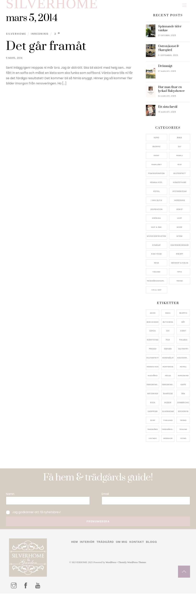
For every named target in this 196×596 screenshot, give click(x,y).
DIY (179, 149)
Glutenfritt (179, 175)
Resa (156, 265)
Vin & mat (156, 292)
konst (179, 211)
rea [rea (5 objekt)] (183, 396)
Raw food (156, 256)
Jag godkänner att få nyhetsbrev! (33, 515)
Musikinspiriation (156, 238)
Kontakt (136, 544)
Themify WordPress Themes (132, 564)
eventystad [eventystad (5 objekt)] (152, 342)
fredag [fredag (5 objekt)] (152, 351)
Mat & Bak (156, 229)
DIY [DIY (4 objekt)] (167, 333)
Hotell (156, 193)
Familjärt (156, 167)
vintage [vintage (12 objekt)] (153, 440)
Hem (74, 544)
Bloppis (156, 149)
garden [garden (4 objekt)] (168, 351)
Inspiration (156, 211)
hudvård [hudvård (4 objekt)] (152, 378)
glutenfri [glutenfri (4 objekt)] (183, 351)
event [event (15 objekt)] (183, 333)
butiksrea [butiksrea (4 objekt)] (168, 324)
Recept (179, 256)
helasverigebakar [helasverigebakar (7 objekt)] (183, 360)
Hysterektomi (179, 193)
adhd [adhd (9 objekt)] (152, 315)
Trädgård (105, 544)
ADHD (156, 140)
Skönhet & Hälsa (179, 265)
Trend (179, 283)
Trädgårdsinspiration (157, 283)
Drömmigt (165, 68)
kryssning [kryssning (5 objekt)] (152, 396)
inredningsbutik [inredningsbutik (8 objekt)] (152, 387)
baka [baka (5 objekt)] (167, 315)
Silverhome (16, 36)
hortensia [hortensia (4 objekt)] (168, 369)
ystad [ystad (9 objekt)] (183, 440)
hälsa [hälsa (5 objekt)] (168, 378)
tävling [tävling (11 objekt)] (183, 431)
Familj (179, 158)
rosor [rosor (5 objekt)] (167, 405)
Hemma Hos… (156, 184)
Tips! (179, 274)
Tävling (156, 274)
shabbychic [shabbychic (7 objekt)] (183, 405)
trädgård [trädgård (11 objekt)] (152, 431)
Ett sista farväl (167, 109)
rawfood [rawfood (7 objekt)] (168, 396)
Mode (179, 229)
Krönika (156, 220)
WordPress (111, 564)
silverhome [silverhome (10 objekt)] (168, 414)
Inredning (40, 36)
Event (156, 158)
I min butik (156, 202)
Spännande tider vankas (169, 30)
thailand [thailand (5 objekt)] (167, 423)
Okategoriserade (180, 247)
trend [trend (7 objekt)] (183, 423)
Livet (179, 220)
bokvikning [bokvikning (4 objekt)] (152, 324)
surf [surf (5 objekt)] (152, 423)
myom (179, 238)
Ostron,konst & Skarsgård (168, 50)
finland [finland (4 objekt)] (183, 342)
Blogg (151, 544)
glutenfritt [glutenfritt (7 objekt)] (152, 360)
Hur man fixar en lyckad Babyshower (171, 91)
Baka (179, 140)
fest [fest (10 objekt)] (168, 342)
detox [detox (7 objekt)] (152, 333)
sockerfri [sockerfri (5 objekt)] (183, 414)
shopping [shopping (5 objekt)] (153, 414)
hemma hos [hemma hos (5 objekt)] (152, 369)
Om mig (121, 544)
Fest (179, 167)
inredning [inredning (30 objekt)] (183, 378)
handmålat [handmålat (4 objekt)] (168, 360)
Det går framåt (46, 48)
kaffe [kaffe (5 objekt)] (183, 387)
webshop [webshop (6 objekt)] (168, 440)
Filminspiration (156, 175)
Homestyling (179, 184)
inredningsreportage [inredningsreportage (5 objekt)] (168, 387)
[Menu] (184, 5)
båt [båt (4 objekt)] (183, 324)
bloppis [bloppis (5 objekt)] (183, 315)
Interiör (87, 544)
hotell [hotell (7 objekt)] (183, 369)
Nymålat (156, 247)
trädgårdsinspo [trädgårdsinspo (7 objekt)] (168, 431)
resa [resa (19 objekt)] (152, 405)
